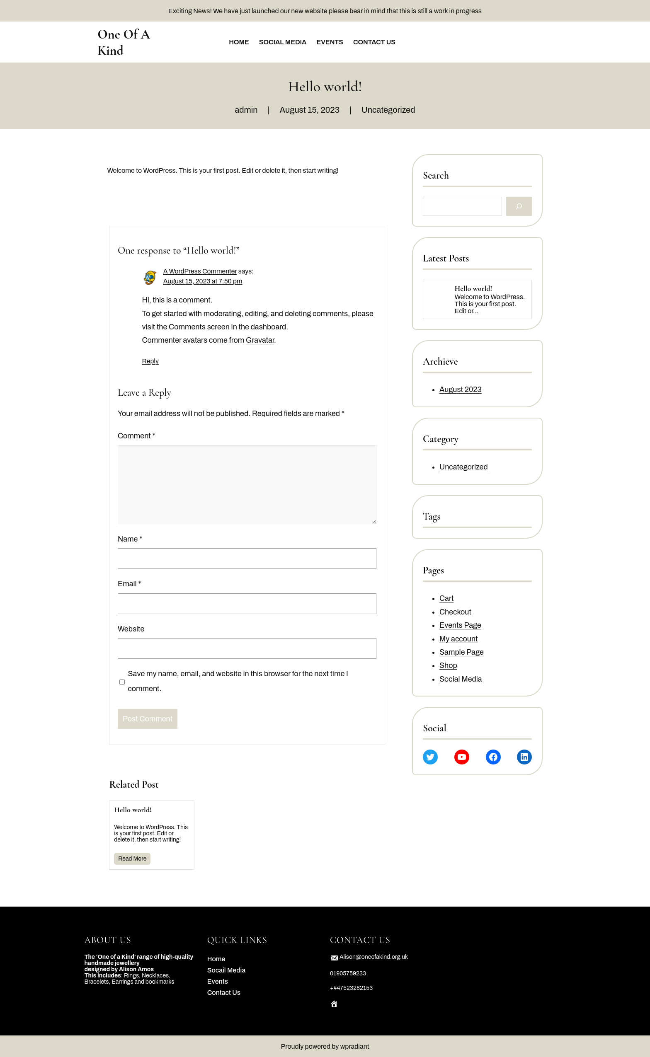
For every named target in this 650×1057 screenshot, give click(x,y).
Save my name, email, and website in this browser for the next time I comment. (238, 681)
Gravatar (260, 340)
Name (130, 539)
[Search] (519, 206)
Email (129, 584)
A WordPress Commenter (200, 271)
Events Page (460, 626)
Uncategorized (388, 109)
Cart (446, 599)
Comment (136, 436)
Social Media (460, 679)
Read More (132, 859)
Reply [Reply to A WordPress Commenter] (150, 361)
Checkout (455, 612)
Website (131, 629)
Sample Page (461, 652)
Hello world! (133, 809)
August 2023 (460, 390)
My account (458, 639)
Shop (448, 666)
